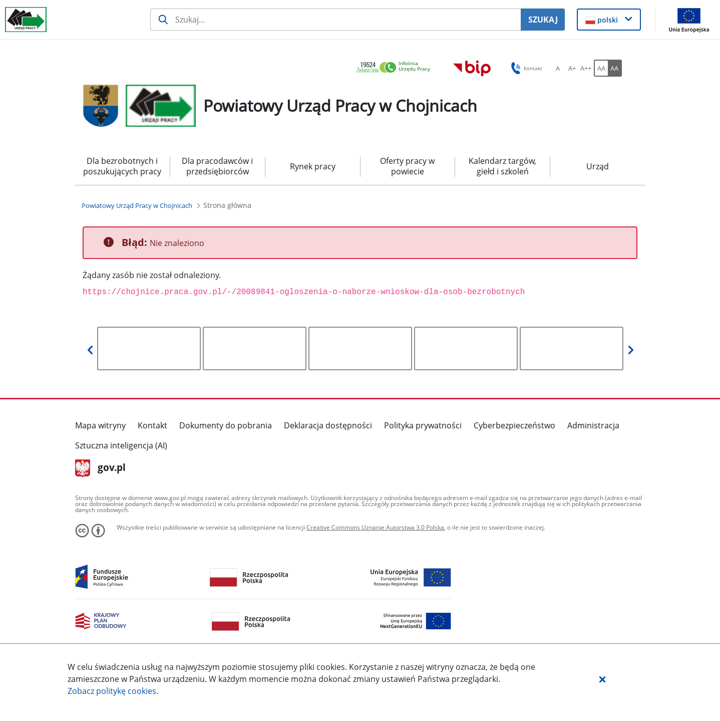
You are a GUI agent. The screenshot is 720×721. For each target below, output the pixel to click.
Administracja (593, 425)
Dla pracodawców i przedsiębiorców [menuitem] (217, 166)
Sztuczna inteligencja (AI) (121, 445)
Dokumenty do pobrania (225, 425)
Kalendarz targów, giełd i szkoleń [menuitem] (502, 166)
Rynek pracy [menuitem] (312, 166)
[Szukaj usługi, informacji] (335, 20)
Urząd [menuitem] (597, 166)
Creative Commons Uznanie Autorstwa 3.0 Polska (375, 527)
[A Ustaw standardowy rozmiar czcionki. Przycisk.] (558, 68)
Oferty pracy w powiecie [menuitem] (407, 166)
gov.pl (100, 468)
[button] (602, 678)
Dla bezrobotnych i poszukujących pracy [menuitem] (122, 166)
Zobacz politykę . (113, 690)
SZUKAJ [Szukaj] (543, 19)
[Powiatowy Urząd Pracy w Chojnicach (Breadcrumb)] (137, 205)
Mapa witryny (100, 425)
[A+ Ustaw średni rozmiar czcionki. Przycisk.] (572, 68)
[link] (396, 68)
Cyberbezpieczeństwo (514, 425)
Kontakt (152, 425)
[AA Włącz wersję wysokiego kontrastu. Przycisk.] (615, 68)
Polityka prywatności (423, 425)
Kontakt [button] (525, 68)
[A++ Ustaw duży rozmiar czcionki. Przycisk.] (586, 68)
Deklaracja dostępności (328, 425)
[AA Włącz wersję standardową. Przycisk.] (601, 68)
